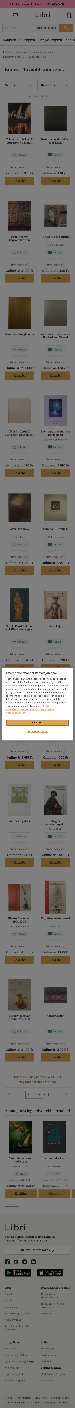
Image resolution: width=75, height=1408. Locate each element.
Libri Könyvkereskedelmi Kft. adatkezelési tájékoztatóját (30, 709)
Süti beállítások (37, 731)
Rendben (37, 722)
